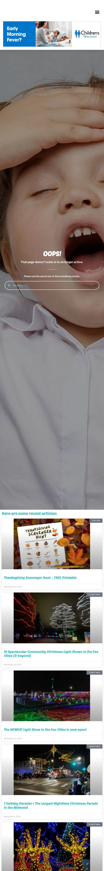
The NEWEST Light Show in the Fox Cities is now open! (45, 752)
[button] (97, 12)
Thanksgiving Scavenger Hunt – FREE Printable (40, 600)
